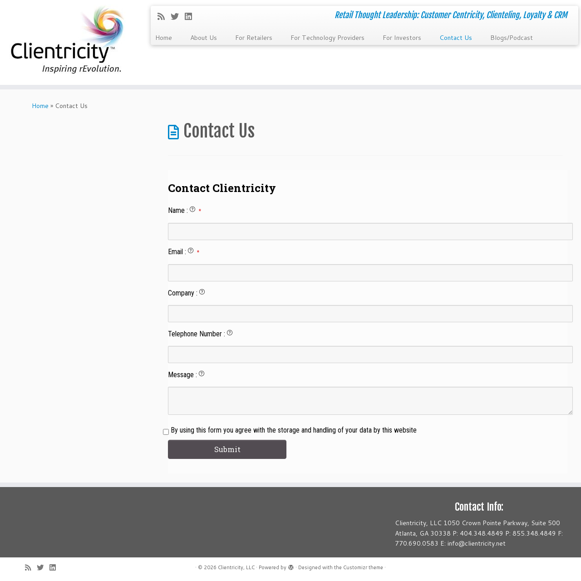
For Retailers (253, 37)
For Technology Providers (327, 37)
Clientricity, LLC (236, 567)
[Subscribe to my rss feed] (164, 16)
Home (163, 37)
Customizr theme (363, 567)
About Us (203, 37)
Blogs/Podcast (511, 37)
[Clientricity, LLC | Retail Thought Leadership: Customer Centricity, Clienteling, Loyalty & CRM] (67, 42)
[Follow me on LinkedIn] (191, 16)
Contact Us (455, 37)
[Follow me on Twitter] (178, 16)
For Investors (402, 37)
